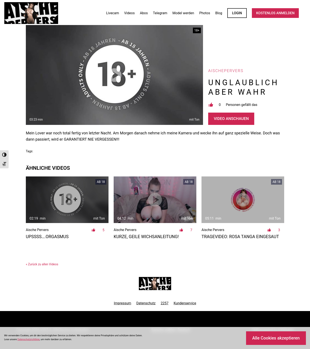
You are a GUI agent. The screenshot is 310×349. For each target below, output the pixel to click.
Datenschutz (145, 303)
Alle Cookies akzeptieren (276, 338)
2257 (165, 303)
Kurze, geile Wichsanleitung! (146, 236)
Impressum (122, 303)
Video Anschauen (231, 118)
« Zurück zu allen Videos (42, 264)
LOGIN (237, 13)
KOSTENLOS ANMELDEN (275, 13)
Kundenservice (185, 303)
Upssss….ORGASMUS (47, 236)
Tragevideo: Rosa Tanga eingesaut (240, 236)
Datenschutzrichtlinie (28, 339)
